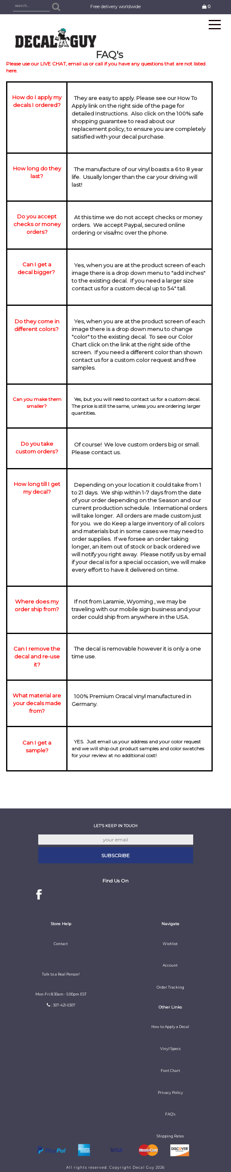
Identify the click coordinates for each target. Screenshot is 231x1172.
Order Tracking (170, 987)
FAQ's (170, 1114)
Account (170, 965)
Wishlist (170, 944)
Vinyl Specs (170, 1049)
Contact (61, 944)
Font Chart (170, 1071)
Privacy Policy (170, 1093)
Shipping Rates (170, 1136)
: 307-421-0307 (63, 1005)
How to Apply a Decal (170, 1027)
